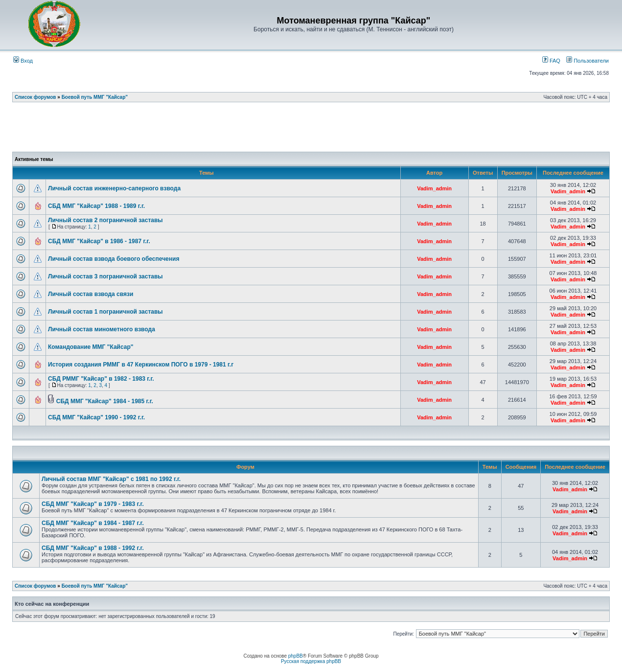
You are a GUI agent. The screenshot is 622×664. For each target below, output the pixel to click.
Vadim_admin (434, 188)
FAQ (551, 61)
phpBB (295, 656)
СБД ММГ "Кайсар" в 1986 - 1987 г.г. (99, 241)
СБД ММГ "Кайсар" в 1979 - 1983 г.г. (93, 504)
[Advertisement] (311, 130)
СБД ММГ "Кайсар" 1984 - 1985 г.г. (104, 401)
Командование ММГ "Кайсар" (90, 346)
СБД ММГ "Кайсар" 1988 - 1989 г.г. (96, 206)
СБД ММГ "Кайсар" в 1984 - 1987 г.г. (93, 523)
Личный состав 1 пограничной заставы (105, 311)
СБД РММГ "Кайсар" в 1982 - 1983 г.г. (101, 378)
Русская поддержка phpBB (311, 661)
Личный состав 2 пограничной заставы (105, 220)
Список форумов (35, 97)
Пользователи (587, 61)
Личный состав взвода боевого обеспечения (113, 258)
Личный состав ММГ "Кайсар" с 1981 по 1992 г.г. (111, 479)
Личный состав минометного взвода (101, 329)
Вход (23, 61)
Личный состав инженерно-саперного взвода (114, 188)
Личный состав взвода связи (90, 294)
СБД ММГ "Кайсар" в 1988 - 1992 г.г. (93, 548)
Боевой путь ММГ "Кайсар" (95, 97)
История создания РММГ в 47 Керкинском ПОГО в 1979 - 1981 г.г (140, 364)
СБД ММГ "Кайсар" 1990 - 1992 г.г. (96, 417)
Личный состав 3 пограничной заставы (105, 276)
